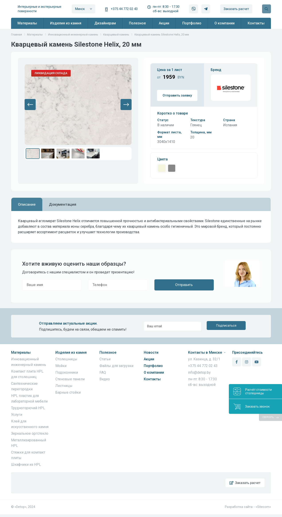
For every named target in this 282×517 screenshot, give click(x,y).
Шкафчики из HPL (26, 464)
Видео (104, 379)
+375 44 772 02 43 (124, 9)
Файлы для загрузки (116, 366)
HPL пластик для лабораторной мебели (29, 398)
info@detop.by (199, 372)
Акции (149, 359)
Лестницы (63, 386)
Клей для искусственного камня (30, 424)
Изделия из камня (71, 352)
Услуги (16, 414)
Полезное (107, 352)
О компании (154, 372)
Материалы (21, 352)
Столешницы (66, 359)
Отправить (184, 285)
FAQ (102, 372)
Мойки (60, 366)
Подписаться (226, 326)
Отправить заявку (177, 95)
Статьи (105, 359)
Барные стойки (68, 392)
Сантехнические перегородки (24, 386)
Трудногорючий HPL (28, 408)
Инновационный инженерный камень (28, 362)
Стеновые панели (70, 379)
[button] (30, 104)
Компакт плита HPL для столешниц (27, 374)
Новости (151, 352)
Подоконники (66, 372)
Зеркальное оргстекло (29, 433)
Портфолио (153, 366)
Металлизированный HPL (28, 443)
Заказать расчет (236, 9)
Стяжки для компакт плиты (28, 455)
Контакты (152, 379)
